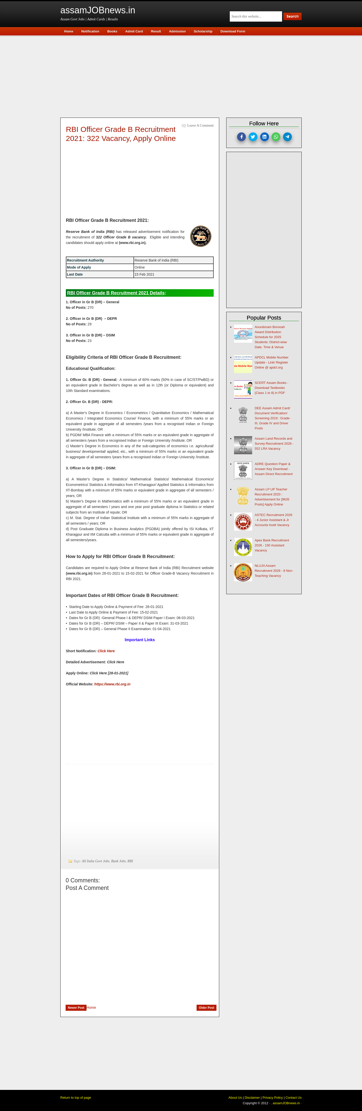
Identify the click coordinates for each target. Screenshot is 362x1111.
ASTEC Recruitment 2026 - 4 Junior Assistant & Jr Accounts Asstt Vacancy (273, 520)
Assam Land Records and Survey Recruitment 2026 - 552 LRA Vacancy (274, 443)
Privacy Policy (272, 1097)
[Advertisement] (183, 76)
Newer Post (76, 1007)
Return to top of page (75, 1097)
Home (91, 1007)
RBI (130, 861)
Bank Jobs (118, 861)
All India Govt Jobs (95, 861)
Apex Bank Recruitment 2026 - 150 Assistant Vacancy (272, 545)
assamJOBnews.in (97, 10)
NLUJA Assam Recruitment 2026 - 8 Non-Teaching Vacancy (274, 571)
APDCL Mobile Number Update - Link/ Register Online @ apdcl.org (272, 362)
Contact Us (294, 1097)
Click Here (106, 651)
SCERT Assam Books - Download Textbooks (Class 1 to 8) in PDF (271, 388)
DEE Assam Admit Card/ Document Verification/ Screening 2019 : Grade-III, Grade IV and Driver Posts (272, 418)
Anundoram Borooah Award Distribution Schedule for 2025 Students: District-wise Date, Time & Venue (271, 337)
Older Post (206, 1007)
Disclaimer (252, 1097)
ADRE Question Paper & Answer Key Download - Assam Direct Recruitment (274, 469)
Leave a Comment (200, 125)
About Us (235, 1097)
